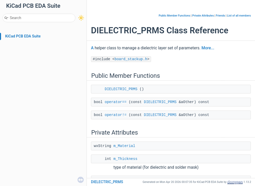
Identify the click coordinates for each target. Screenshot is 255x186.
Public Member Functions (174, 15)
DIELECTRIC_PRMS (121, 89)
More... (208, 48)
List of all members (239, 15)
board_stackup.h (131, 59)
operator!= (115, 115)
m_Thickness (125, 159)
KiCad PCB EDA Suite (23, 36)
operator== (115, 102)
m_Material (124, 146)
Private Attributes (203, 15)
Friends (220, 15)
